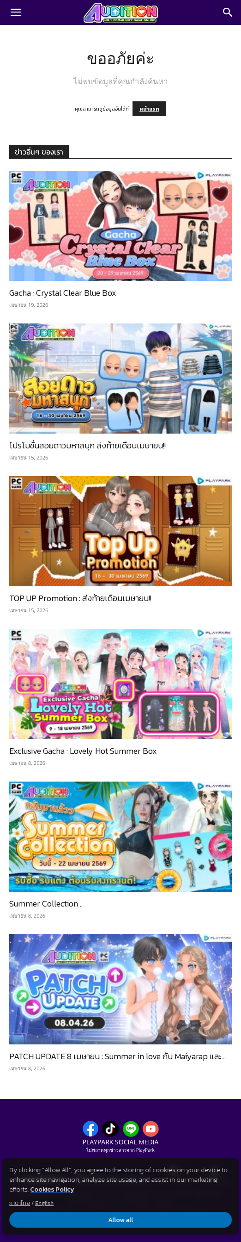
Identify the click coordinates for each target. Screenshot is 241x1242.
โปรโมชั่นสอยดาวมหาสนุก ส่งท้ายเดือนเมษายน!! (87, 445)
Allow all (120, 1220)
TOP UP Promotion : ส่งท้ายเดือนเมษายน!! (80, 598)
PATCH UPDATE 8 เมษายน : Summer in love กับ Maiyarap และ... (117, 1056)
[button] (15, 12)
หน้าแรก (149, 108)
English (44, 1203)
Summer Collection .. (46, 903)
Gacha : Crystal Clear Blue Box (62, 292)
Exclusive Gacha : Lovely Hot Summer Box (83, 751)
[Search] (228, 12)
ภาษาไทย (19, 1203)
